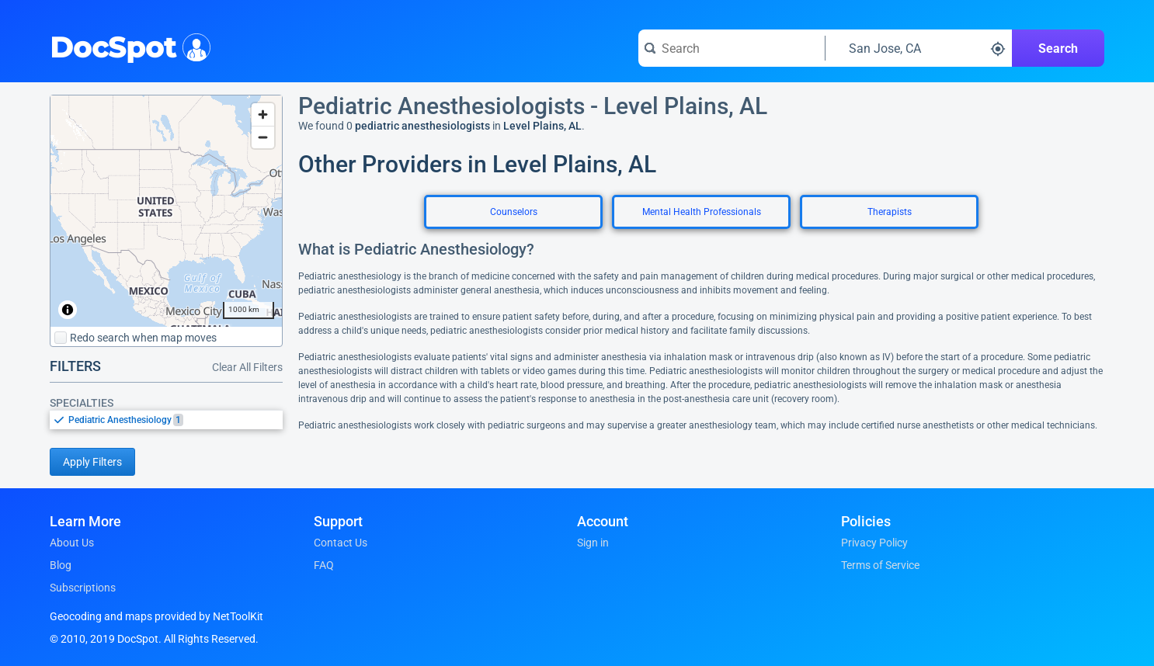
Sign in (593, 542)
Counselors (513, 211)
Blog (60, 565)
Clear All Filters (247, 367)
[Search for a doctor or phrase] (731, 48)
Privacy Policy (874, 542)
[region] (166, 211)
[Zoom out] (263, 137)
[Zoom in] (263, 114)
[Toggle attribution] (67, 309)
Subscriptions (83, 587)
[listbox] (166, 419)
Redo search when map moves (135, 337)
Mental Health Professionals (701, 211)
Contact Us (340, 542)
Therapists (889, 211)
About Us (72, 542)
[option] (175, 420)
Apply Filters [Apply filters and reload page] (92, 462)
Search (1058, 48)
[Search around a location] (919, 48)
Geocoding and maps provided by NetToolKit (156, 616)
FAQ (324, 565)
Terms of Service (880, 565)
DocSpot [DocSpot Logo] (127, 45)
